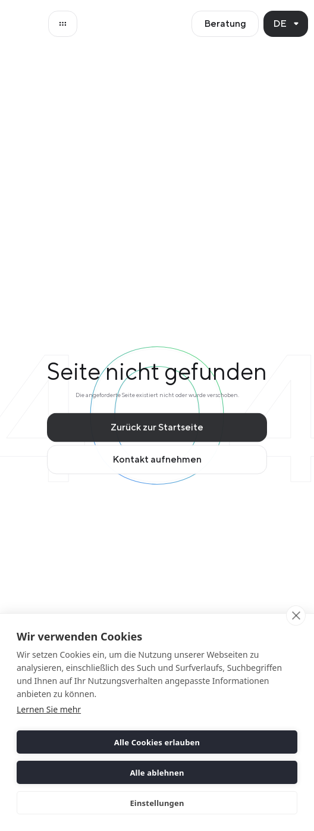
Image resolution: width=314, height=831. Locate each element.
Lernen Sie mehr (49, 709)
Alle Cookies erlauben (157, 742)
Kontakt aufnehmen (157, 462)
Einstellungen (157, 803)
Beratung (225, 23)
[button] (285, 24)
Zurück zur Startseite (157, 430)
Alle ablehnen (157, 772)
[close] (296, 615)
